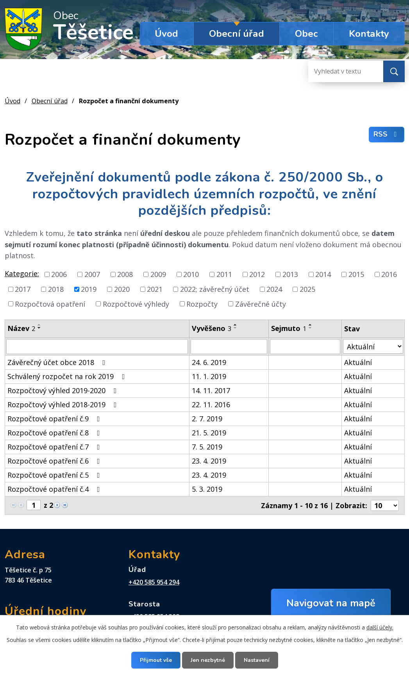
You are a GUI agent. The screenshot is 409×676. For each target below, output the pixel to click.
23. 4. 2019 (209, 461)
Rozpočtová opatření (50, 303)
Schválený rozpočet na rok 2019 (67, 376)
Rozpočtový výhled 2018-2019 (63, 404)
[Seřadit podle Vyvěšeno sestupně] (235, 327)
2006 (59, 274)
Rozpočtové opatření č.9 (55, 418)
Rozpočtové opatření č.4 (55, 489)
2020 (122, 289)
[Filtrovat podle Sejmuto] (305, 346)
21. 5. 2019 (209, 432)
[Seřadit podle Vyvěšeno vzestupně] (235, 324)
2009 (158, 274)
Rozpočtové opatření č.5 (55, 475)
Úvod (166, 33)
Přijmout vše (156, 660)
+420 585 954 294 (154, 582)
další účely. (379, 627)
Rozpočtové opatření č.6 (55, 461)
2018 (56, 289)
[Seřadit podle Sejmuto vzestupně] (310, 324)
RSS (386, 134)
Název (21, 328)
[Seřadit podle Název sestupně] (39, 327)
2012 (257, 274)
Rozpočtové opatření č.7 (55, 446)
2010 (191, 274)
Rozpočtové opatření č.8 (55, 432)
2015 (356, 274)
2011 (224, 274)
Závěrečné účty (260, 303)
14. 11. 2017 (211, 390)
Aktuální (358, 362)
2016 (389, 274)
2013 (290, 274)
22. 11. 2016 (211, 404)
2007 (92, 274)
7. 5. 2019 (207, 446)
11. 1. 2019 (209, 376)
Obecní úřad (236, 33)
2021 (155, 289)
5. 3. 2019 (207, 489)
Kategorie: (22, 273)
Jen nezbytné (208, 660)
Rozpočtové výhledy (136, 303)
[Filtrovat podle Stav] (373, 346)
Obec (306, 33)
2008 (125, 274)
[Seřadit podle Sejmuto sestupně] (310, 327)
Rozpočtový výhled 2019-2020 (63, 390)
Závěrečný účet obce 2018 (58, 362)
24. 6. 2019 (209, 362)
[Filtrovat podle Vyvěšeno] (229, 346)
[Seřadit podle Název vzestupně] (39, 324)
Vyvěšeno (211, 328)
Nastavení (257, 660)
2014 (323, 274)
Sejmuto (288, 328)
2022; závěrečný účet (214, 289)
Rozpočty (202, 303)
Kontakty (369, 33)
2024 (274, 289)
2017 (22, 289)
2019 (88, 289)
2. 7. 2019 (207, 418)
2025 (307, 289)
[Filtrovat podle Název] (97, 346)
